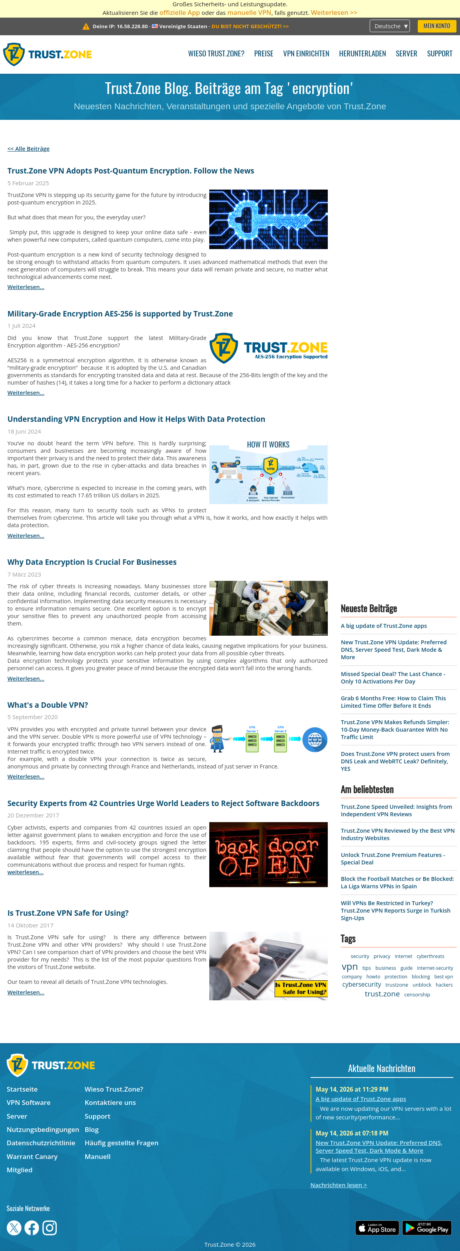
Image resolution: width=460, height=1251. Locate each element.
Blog (91, 1129)
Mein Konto (437, 26)
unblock (422, 984)
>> (250, 26)
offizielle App (180, 12)
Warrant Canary (32, 1156)
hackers (444, 985)
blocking (421, 976)
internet (403, 956)
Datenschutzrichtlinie (41, 1142)
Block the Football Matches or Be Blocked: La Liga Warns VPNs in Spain (397, 882)
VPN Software (28, 1102)
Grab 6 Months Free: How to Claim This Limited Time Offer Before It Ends (393, 701)
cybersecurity (361, 984)
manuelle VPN (249, 12)
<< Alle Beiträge (28, 148)
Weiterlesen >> (334, 12)
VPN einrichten (306, 54)
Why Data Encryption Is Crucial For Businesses (92, 562)
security (359, 956)
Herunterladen (362, 54)
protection (396, 976)
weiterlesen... (25, 287)
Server (406, 54)
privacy (382, 956)
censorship (417, 994)
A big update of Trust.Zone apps (384, 625)
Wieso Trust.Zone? (216, 54)
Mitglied (19, 1169)
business (386, 967)
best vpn (443, 976)
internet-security (435, 968)
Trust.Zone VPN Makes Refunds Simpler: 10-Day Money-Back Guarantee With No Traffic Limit (395, 729)
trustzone (397, 984)
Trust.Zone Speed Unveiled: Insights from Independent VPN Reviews (396, 810)
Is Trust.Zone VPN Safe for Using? (68, 913)
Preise (263, 54)
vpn (350, 966)
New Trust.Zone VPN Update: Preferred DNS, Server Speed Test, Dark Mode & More (394, 649)
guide (407, 968)
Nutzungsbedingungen (43, 1129)
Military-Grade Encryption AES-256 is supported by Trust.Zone (120, 314)
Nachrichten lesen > (339, 1185)
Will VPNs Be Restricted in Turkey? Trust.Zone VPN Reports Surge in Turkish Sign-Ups (396, 910)
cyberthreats (430, 956)
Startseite (22, 1089)
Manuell (97, 1156)
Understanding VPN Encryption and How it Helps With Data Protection (136, 419)
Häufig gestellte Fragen (121, 1142)
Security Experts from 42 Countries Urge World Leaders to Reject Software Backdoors (163, 803)
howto (373, 976)
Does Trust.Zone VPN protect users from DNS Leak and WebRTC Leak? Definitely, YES (395, 761)
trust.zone (382, 994)
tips (366, 967)
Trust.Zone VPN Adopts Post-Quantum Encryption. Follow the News (130, 171)
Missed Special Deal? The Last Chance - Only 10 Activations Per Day (393, 677)
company (352, 976)
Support (440, 54)
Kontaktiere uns (110, 1102)
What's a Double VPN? (47, 705)
